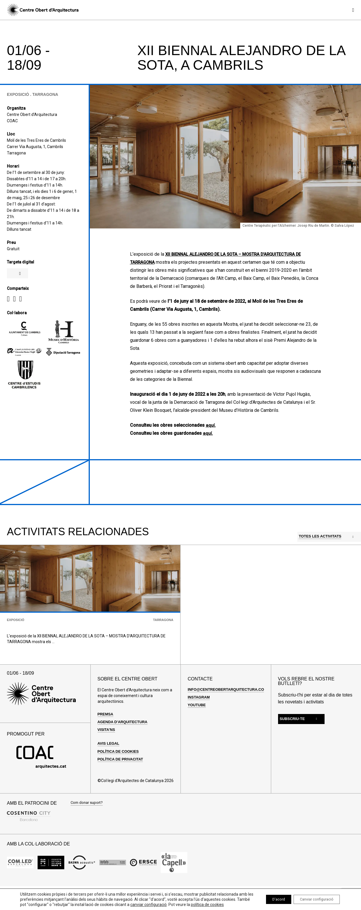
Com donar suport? (88, 824)
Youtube (197, 726)
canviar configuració (178, 899)
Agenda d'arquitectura (125, 743)
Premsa (106, 735)
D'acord (268, 897)
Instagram (200, 718)
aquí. (211, 425)
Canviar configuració (312, 897)
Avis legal (109, 764)
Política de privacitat (122, 780)
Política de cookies (120, 772)
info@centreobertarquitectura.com (231, 710)
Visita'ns (107, 750)
